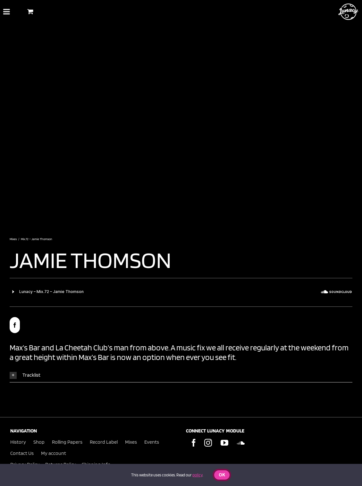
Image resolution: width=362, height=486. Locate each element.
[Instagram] (208, 443)
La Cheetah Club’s (84, 347)
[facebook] (15, 325)
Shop (39, 442)
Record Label (104, 442)
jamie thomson (90, 259)
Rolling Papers (67, 442)
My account (53, 453)
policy (197, 475)
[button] (181, 375)
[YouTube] (224, 443)
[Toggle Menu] (6, 11)
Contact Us (22, 453)
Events (151, 442)
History (18, 442)
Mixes (131, 442)
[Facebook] (194, 443)
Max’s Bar (25, 347)
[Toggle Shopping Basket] (30, 11)
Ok (222, 475)
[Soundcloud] (241, 443)
